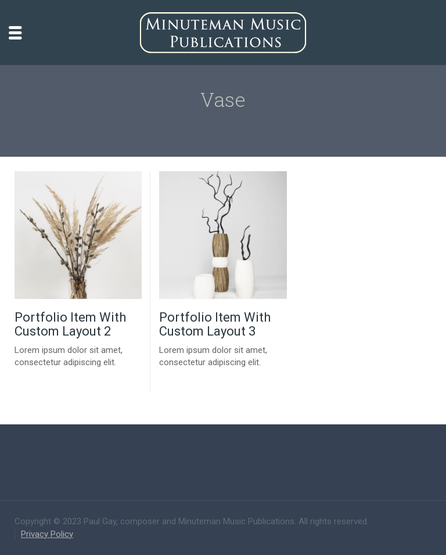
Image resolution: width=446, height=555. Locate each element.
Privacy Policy (47, 534)
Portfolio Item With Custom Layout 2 (70, 324)
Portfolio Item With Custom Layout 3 (215, 324)
